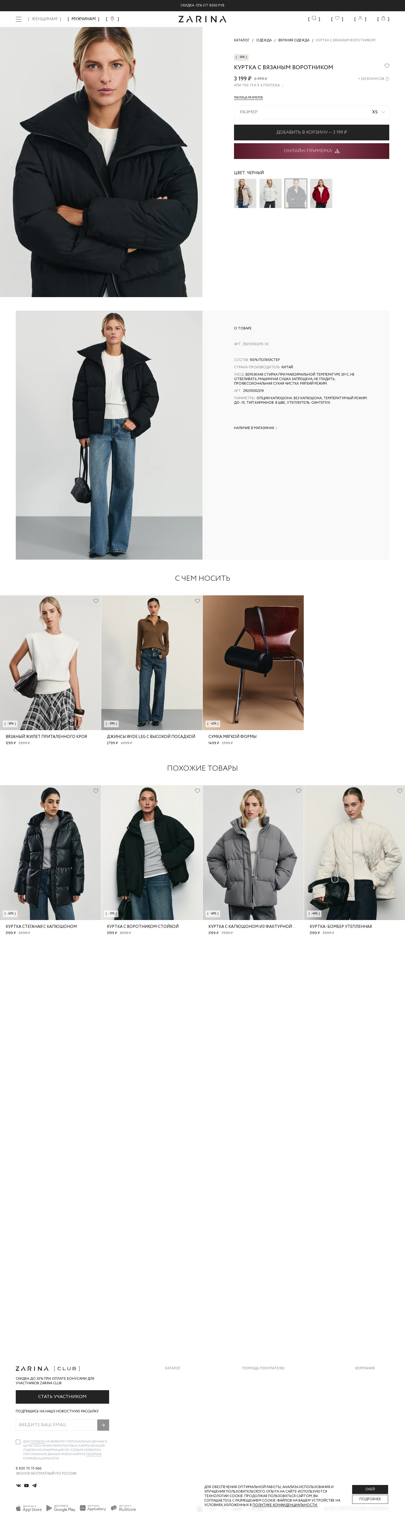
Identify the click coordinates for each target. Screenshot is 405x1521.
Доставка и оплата (260, 1377)
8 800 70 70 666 (28, 1468)
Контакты (364, 1399)
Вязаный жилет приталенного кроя (46, 737)
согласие (37, 1442)
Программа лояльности (265, 1410)
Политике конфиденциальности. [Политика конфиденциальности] (285, 1505)
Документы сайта (259, 1433)
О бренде (363, 1377)
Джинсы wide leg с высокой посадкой (151, 737)
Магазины (364, 1422)
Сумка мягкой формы (232, 737)
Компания (365, 1368)
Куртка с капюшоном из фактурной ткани (257, 927)
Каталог (173, 1368)
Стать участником (62, 1397)
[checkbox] (18, 1442)
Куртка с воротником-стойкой (143, 927)
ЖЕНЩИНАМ (44, 19)
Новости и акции (372, 1410)
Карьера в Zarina (370, 1388)
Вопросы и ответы (260, 1399)
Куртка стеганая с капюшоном (41, 927)
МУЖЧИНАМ (83, 19)
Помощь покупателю (263, 1368)
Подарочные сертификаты (268, 1422)
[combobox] (311, 112)
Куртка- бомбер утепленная (341, 927)
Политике (94, 1454)
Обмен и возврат (258, 1388)
